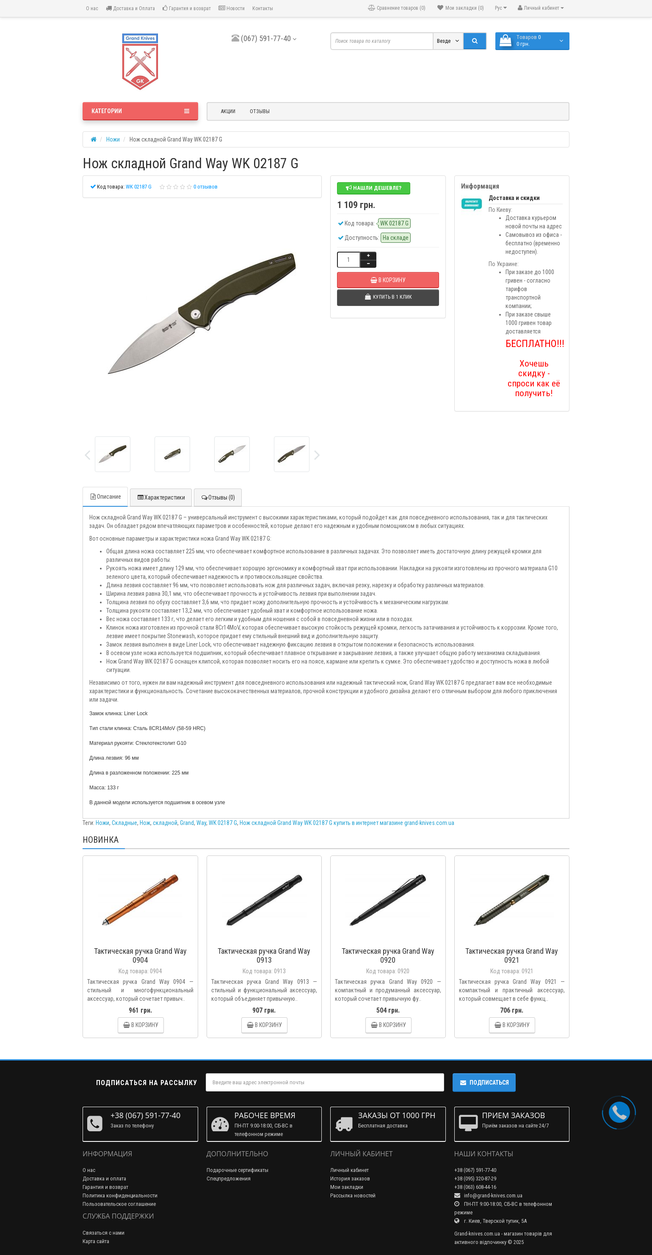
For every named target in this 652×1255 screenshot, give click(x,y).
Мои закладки (346, 1187)
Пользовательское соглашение (119, 1204)
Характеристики (161, 497)
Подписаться (484, 1082)
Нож (145, 822)
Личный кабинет (349, 1170)
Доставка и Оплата (130, 8)
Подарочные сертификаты (237, 1170)
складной (165, 822)
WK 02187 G (223, 822)
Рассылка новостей (353, 1195)
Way (201, 822)
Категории (140, 111)
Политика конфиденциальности (120, 1195)
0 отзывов (205, 186)
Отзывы (260, 111)
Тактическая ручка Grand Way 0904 (140, 955)
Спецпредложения (229, 1178)
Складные (124, 822)
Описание (105, 496)
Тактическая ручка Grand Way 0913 (264, 955)
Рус (501, 8)
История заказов (350, 1178)
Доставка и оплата (104, 1178)
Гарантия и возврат (187, 8)
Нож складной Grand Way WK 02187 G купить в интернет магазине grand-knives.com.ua (347, 822)
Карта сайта (96, 1241)
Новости (231, 8)
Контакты (262, 8)
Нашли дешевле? (373, 188)
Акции (228, 111)
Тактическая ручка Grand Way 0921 (511, 955)
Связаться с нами (103, 1233)
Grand (187, 822)
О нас (91, 8)
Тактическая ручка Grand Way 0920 (388, 955)
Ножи (102, 822)
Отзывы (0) (218, 497)
